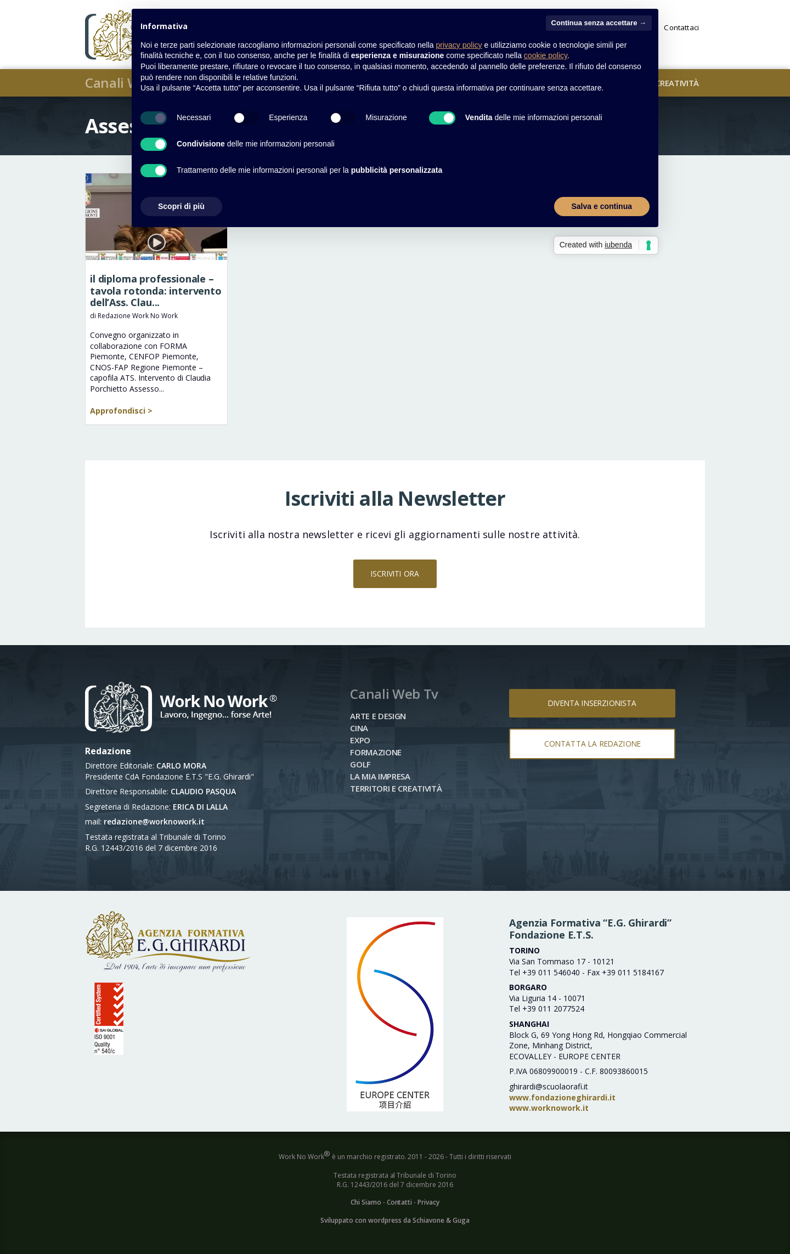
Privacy (428, 1202)
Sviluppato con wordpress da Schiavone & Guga (394, 1220)
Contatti (400, 1202)
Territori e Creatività (396, 788)
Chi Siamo (366, 1202)
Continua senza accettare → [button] (598, 23)
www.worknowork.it (549, 1108)
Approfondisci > (121, 410)
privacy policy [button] (459, 45)
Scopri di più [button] (181, 206)
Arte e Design (378, 715)
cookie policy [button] (545, 55)
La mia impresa (380, 776)
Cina (359, 727)
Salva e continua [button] (602, 206)
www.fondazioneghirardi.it (562, 1097)
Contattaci (681, 28)
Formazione (376, 752)
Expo (360, 740)
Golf (360, 764)
